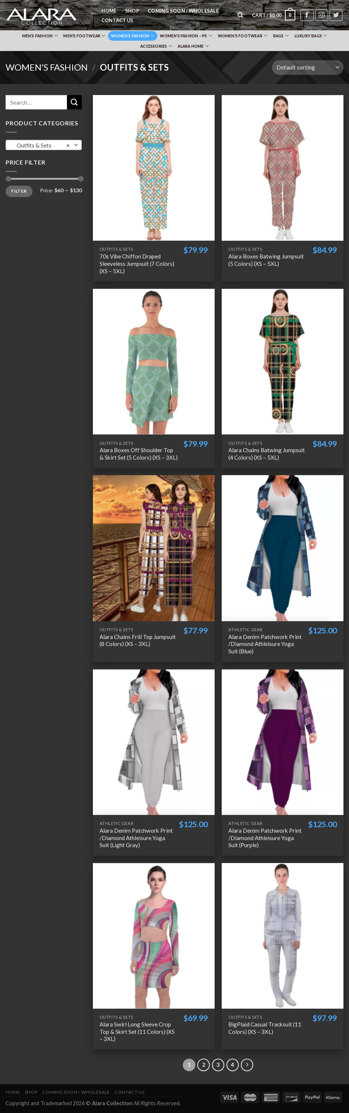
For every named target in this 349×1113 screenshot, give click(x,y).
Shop (132, 11)
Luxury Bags (311, 35)
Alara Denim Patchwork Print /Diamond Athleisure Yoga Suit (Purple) (265, 838)
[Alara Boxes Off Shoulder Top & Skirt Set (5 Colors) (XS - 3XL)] (154, 361)
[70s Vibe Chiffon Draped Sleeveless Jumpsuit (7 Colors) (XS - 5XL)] (154, 168)
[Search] (241, 15)
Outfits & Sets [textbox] (41, 145)
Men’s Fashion (40, 35)
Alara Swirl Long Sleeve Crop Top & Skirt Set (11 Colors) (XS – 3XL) (137, 1031)
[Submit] (74, 102)
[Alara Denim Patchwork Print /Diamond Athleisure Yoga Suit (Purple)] (282, 742)
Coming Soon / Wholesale (183, 11)
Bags (281, 35)
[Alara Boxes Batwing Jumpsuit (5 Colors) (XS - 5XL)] (282, 168)
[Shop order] (307, 67)
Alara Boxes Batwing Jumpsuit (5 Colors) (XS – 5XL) (266, 260)
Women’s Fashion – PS (186, 35)
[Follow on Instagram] (321, 15)
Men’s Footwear (84, 35)
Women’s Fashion (132, 35)
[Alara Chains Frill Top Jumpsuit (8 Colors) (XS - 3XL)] (154, 548)
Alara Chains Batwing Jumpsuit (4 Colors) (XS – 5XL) (266, 454)
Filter (19, 191)
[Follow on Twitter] (336, 15)
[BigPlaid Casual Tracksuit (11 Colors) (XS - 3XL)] (282, 936)
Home (109, 11)
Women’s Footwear (243, 35)
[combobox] (44, 145)
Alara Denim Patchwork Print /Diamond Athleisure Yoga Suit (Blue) (265, 644)
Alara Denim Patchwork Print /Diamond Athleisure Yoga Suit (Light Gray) (136, 838)
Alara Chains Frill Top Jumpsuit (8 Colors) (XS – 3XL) (138, 640)
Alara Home (193, 46)
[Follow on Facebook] (306, 15)
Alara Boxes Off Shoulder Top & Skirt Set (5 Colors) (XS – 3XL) (139, 454)
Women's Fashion (47, 67)
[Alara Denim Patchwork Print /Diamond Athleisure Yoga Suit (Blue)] (282, 548)
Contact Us (117, 20)
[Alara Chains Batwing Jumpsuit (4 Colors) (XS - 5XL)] (282, 361)
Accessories (156, 46)
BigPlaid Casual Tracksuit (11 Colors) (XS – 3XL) (264, 1028)
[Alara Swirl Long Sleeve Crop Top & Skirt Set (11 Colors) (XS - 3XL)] (154, 936)
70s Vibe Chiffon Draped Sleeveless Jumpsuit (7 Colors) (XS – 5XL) (137, 263)
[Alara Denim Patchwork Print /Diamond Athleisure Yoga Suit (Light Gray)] (154, 742)
